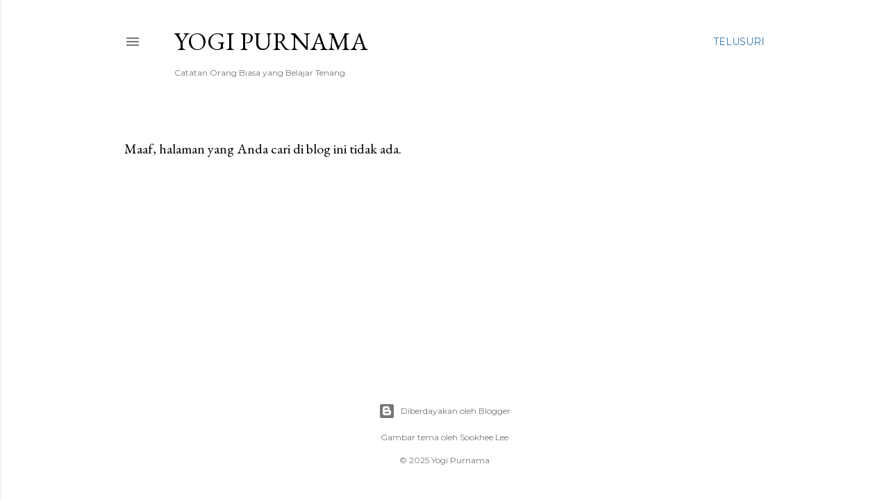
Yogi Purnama (271, 41)
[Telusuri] (739, 41)
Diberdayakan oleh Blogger (444, 411)
